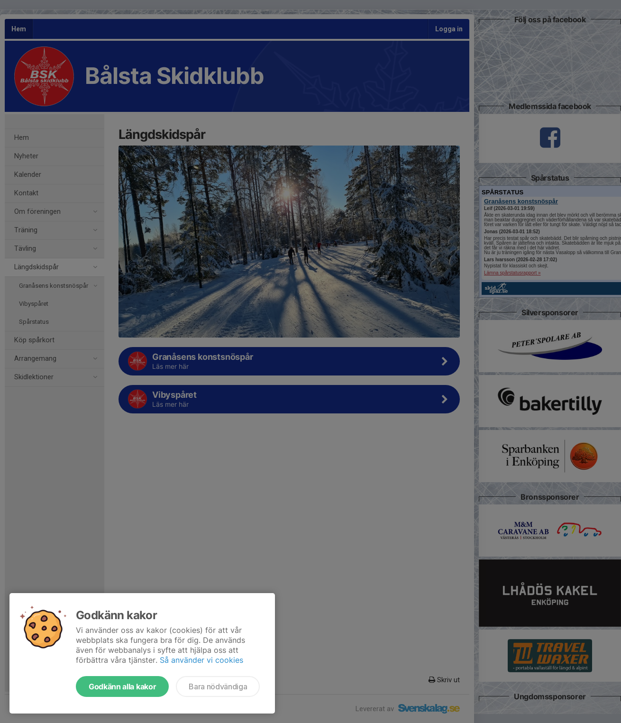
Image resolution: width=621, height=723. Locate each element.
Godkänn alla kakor (122, 686)
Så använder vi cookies (201, 660)
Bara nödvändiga (218, 686)
